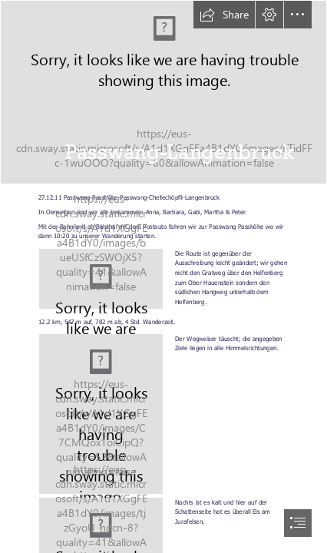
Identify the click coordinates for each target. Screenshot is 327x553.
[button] (224, 14)
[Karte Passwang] (101, 279)
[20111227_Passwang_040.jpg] (163, 92)
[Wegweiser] (101, 414)
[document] (163, 276)
